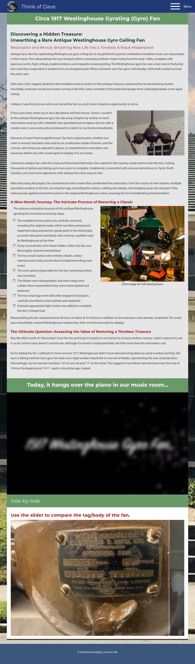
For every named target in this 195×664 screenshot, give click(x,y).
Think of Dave (38, 7)
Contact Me (110, 652)
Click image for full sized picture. (142, 284)
